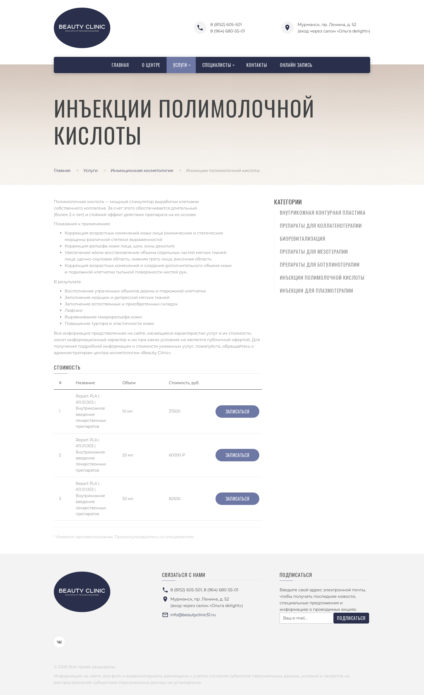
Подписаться (351, 618)
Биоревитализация (302, 238)
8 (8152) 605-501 (226, 24)
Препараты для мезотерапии (314, 251)
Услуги (180, 65)
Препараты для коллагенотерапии (321, 225)
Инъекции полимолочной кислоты (322, 277)
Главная (120, 65)
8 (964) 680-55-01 (227, 31)
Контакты (256, 65)
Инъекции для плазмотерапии (316, 290)
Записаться (237, 411)
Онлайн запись (296, 65)
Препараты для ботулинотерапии (320, 264)
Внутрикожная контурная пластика (323, 212)
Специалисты (216, 65)
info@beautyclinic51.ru (193, 614)
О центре (151, 65)
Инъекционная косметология (142, 170)
